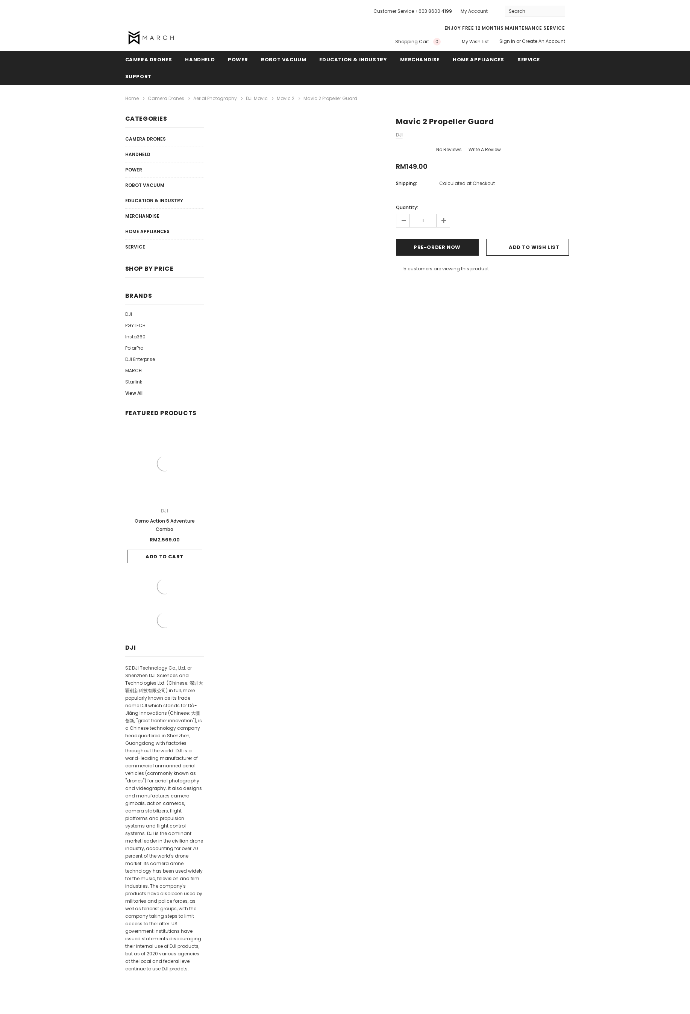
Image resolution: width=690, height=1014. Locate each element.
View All (134, 393)
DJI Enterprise (140, 359)
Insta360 (135, 336)
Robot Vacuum (283, 59)
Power (238, 59)
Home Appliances (478, 59)
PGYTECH (135, 325)
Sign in (507, 41)
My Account (474, 11)
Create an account (543, 41)
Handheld (200, 59)
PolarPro (134, 348)
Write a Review (485, 149)
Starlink (133, 382)
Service (528, 59)
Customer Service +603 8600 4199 (412, 11)
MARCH (133, 370)
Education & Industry (353, 59)
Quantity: (407, 207)
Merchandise (420, 59)
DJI (128, 314)
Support (138, 76)
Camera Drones (148, 59)
